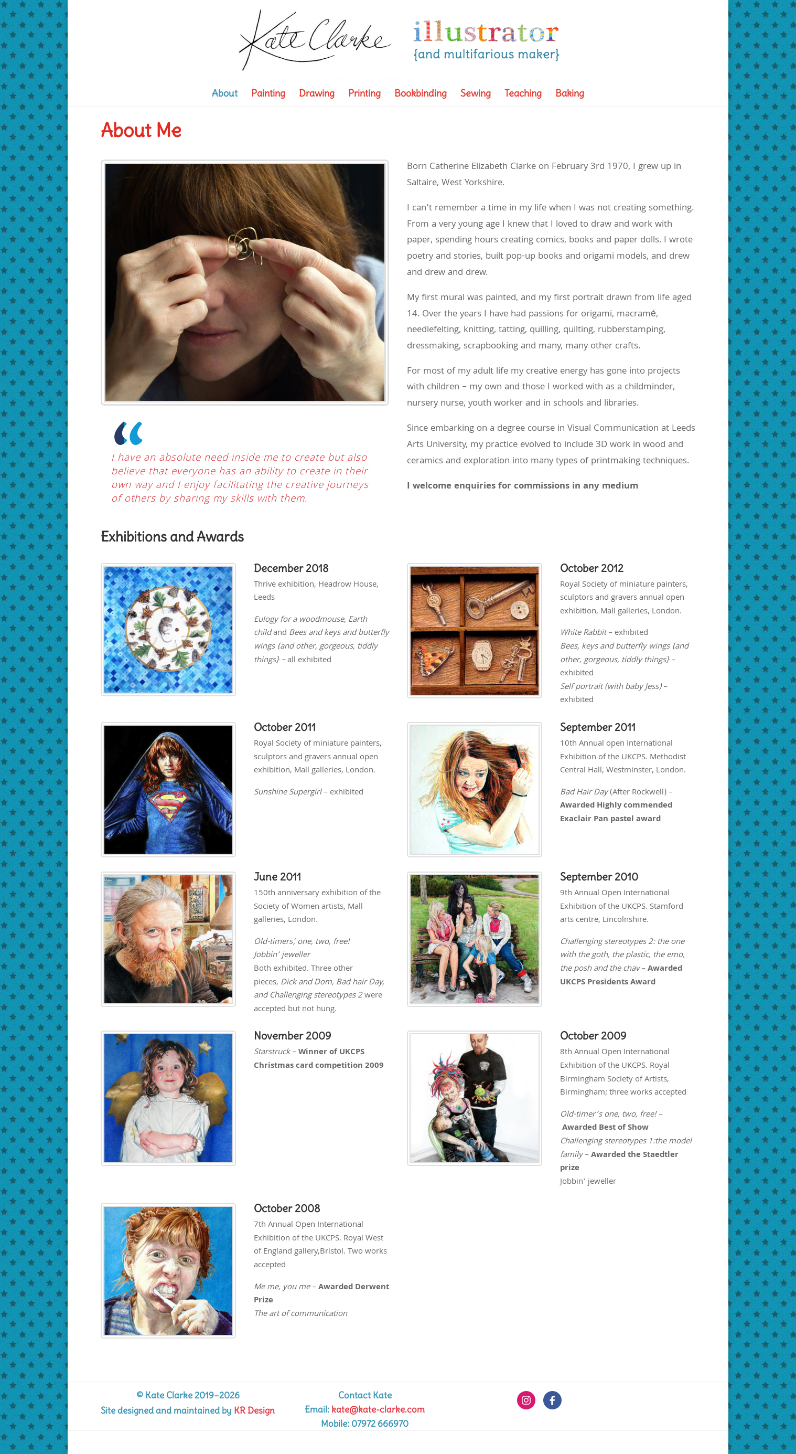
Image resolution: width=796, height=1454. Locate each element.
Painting (268, 94)
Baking (569, 94)
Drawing (317, 94)
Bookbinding (420, 94)
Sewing (475, 94)
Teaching (523, 94)
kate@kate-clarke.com (378, 1409)
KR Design (254, 1410)
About (225, 94)
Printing (364, 94)
